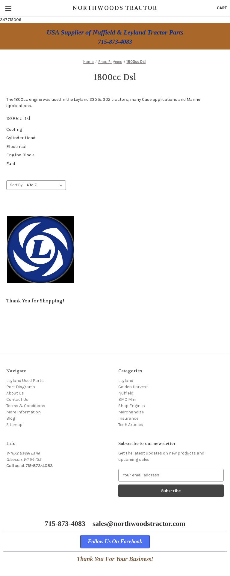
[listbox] (46, 185)
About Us (15, 393)
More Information (23, 412)
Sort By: (16, 185)
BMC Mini (127, 399)
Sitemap (14, 424)
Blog (10, 418)
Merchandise (131, 412)
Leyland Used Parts (25, 380)
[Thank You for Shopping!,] (40, 249)
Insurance (128, 418)
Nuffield (125, 393)
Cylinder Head (21, 137)
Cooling (14, 129)
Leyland (125, 380)
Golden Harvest (133, 386)
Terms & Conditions (25, 405)
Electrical (16, 146)
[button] (115, 541)
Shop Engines (131, 405)
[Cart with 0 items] (222, 8)
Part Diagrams (20, 386)
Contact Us (17, 399)
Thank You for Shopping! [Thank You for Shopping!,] (35, 301)
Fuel (10, 163)
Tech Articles (130, 424)
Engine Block (20, 155)
